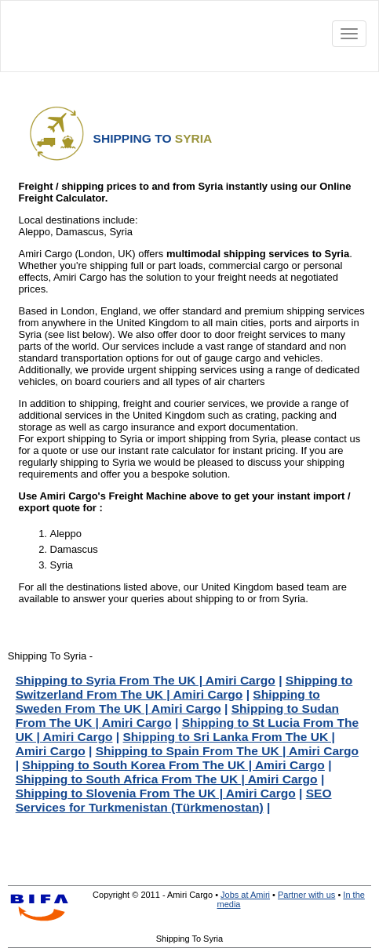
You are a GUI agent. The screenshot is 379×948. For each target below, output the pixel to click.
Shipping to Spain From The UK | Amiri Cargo (227, 750)
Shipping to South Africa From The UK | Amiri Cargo (167, 779)
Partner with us (306, 894)
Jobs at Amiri (245, 894)
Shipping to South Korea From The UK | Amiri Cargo (173, 765)
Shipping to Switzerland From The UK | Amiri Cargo (184, 687)
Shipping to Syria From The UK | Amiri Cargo (145, 680)
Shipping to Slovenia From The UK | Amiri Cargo (156, 793)
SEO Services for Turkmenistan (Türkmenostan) (174, 800)
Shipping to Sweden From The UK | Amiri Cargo (168, 701)
